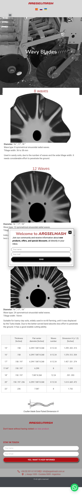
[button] (10, 15)
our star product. (41, 429)
